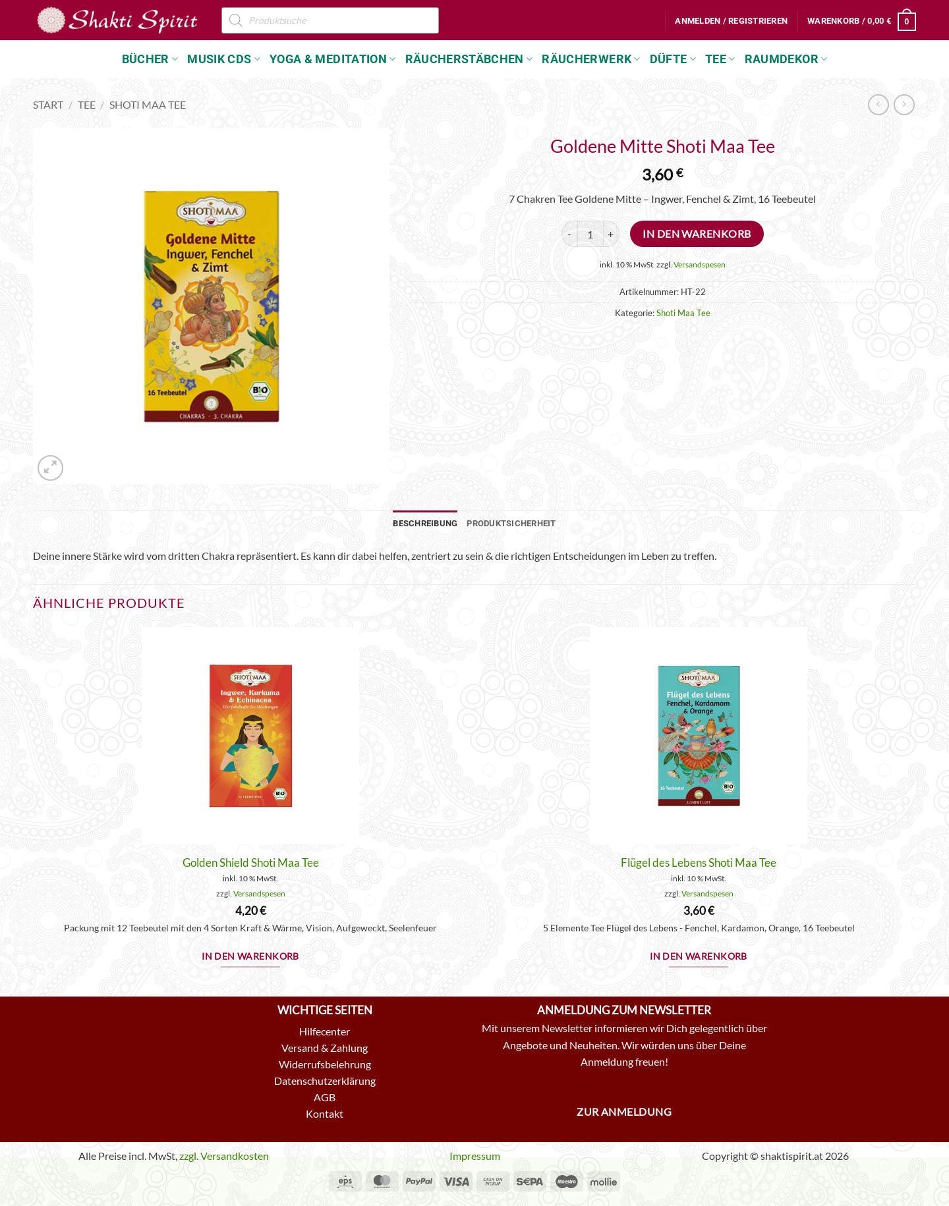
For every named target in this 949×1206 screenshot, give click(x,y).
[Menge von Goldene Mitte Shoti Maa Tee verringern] (569, 234)
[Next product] (878, 104)
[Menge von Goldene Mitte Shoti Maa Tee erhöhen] (611, 234)
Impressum (474, 1155)
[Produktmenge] (590, 234)
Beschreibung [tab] (425, 523)
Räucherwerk (591, 59)
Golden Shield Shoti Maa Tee (251, 862)
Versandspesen (700, 264)
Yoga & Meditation (333, 59)
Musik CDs (223, 59)
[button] (731, 21)
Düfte (673, 59)
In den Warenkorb (697, 234)
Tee (720, 59)
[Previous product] (904, 104)
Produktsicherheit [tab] (511, 523)
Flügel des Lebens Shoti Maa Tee (698, 862)
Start (48, 104)
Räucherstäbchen (469, 59)
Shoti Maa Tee (147, 104)
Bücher (150, 59)
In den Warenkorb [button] (250, 956)
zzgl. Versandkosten (224, 1155)
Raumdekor (786, 59)
